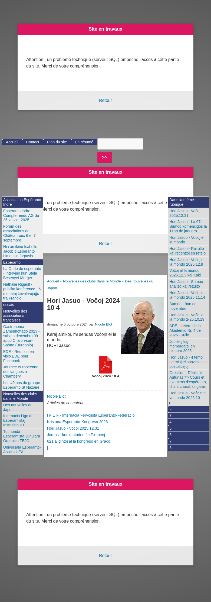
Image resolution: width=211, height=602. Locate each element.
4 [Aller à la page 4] (170, 422)
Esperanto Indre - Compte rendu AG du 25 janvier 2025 (21, 215)
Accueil (53, 281)
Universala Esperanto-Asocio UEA (22, 449)
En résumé (84, 142)
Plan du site (57, 142)
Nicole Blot (103, 324)
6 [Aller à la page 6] (170, 435)
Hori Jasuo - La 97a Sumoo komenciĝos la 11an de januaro (188, 226)
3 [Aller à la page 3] (170, 415)
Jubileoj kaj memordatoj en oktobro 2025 (182, 346)
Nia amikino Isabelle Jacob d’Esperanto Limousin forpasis (20, 251)
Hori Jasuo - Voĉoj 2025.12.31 (73, 428)
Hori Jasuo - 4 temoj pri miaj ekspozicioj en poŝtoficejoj (188, 362)
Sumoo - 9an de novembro (182, 306)
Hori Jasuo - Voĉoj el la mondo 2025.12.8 (186, 261)
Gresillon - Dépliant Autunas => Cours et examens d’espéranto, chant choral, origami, (188, 380)
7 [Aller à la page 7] (170, 441)
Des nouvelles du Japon (17, 407)
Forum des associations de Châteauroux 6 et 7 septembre (19, 233)
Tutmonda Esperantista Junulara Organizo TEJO (21, 436)
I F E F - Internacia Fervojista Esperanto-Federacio (91, 415)
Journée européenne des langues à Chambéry (20, 371)
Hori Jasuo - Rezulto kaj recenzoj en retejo (187, 250)
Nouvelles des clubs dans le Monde (92, 281)
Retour (105, 100)
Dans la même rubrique (181, 202)
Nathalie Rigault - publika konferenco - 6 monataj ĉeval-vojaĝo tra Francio (22, 291)
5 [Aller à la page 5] (170, 428)
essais (8, 304)
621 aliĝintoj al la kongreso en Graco (78, 441)
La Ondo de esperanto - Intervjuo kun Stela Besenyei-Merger (22, 273)
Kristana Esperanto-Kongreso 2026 (77, 422)
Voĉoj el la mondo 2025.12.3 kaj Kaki (185, 272)
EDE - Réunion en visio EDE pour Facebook (18, 356)
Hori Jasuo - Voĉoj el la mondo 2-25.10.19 (186, 317)
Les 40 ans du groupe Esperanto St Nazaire (21, 385)
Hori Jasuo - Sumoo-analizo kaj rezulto (186, 283)
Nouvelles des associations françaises (15, 316)
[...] (49, 448)
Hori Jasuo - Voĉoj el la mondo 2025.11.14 (187, 295)
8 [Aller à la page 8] (170, 448)
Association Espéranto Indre (22, 202)
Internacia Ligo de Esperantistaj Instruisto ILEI (18, 420)
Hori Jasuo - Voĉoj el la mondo (186, 239)
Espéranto (12, 262)
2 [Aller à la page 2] (170, 409)
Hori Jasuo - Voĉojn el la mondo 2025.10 (187, 395)
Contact (32, 142)
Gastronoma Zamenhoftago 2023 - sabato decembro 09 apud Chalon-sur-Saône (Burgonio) (21, 335)
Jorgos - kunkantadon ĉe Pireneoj (76, 435)
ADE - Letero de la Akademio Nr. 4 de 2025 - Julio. (185, 330)
